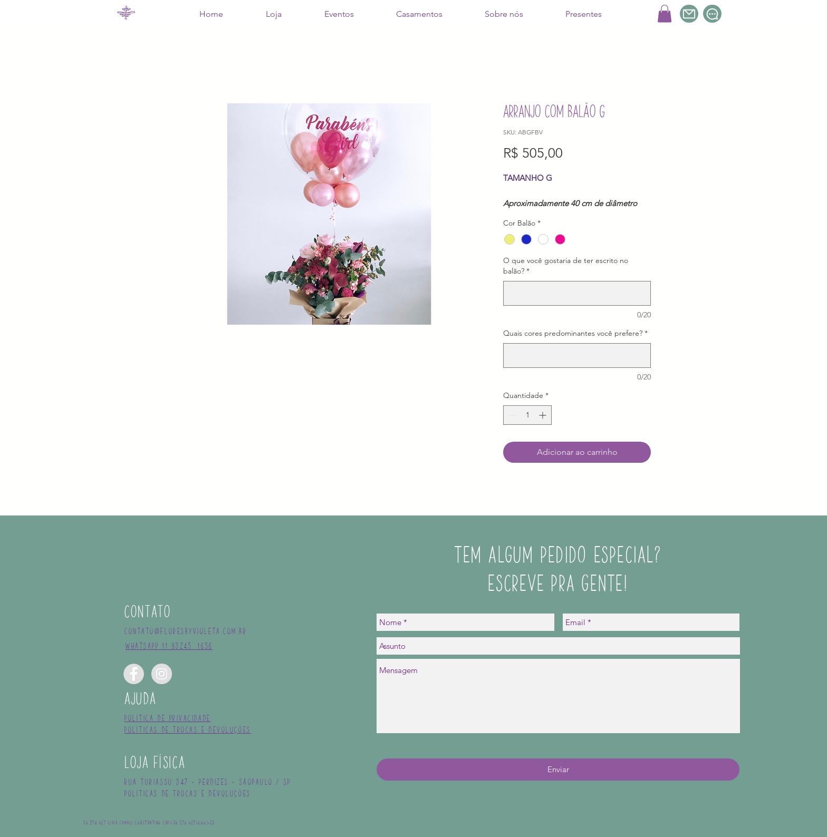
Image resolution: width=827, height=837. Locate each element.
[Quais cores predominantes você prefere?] (577, 355)
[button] (664, 13)
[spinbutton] (527, 415)
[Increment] (543, 415)
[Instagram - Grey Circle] (161, 674)
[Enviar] (558, 769)
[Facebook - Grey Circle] (133, 674)
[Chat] (712, 14)
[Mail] (689, 14)
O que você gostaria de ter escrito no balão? (565, 266)
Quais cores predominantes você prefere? (575, 333)
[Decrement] (511, 415)
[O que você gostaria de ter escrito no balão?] (577, 293)
